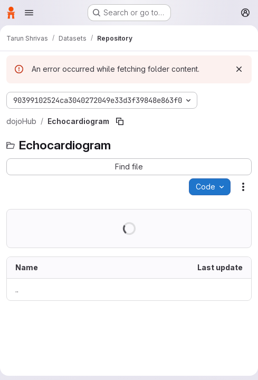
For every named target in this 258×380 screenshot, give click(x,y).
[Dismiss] (239, 69)
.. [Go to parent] (16, 289)
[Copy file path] (119, 121)
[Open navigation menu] (29, 12)
